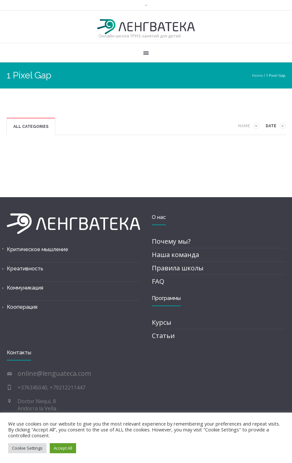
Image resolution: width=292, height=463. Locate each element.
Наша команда (175, 254)
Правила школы (178, 268)
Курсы (161, 322)
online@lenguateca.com (54, 373)
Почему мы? (171, 241)
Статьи (163, 335)
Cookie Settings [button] (27, 448)
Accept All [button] (63, 448)
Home (257, 75)
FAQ (158, 281)
